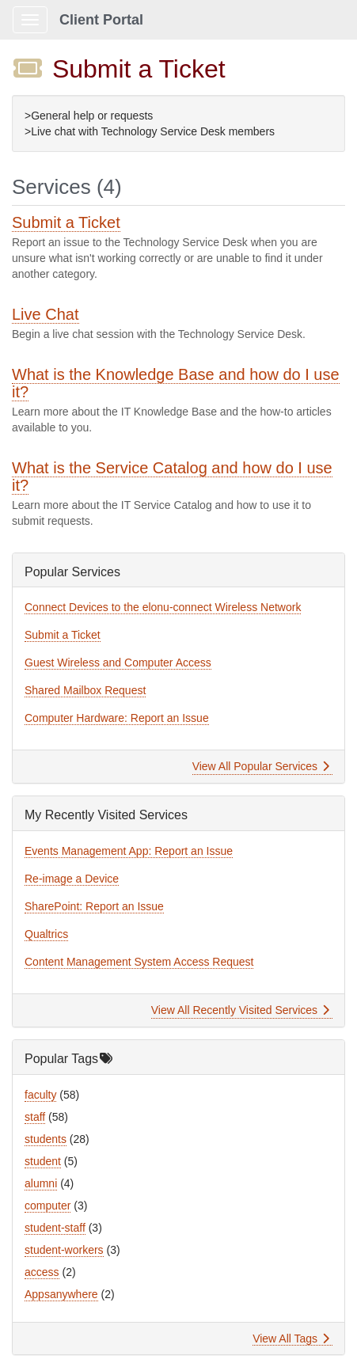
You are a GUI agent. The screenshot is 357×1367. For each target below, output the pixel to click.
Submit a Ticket (66, 222)
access (42, 1272)
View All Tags (291, 1338)
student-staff (55, 1227)
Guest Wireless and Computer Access (118, 662)
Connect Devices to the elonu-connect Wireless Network (163, 607)
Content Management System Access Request (139, 961)
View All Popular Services (260, 766)
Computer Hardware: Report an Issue (117, 718)
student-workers (64, 1250)
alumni (41, 1183)
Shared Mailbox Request (85, 690)
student (43, 1161)
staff (35, 1117)
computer (47, 1205)
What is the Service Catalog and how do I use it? (172, 476)
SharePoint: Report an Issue (94, 906)
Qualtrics (46, 934)
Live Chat (45, 314)
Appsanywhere (61, 1294)
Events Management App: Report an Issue (129, 851)
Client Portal (101, 20)
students (45, 1139)
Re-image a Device (72, 878)
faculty (40, 1094)
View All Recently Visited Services (240, 1010)
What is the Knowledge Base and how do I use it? (176, 383)
